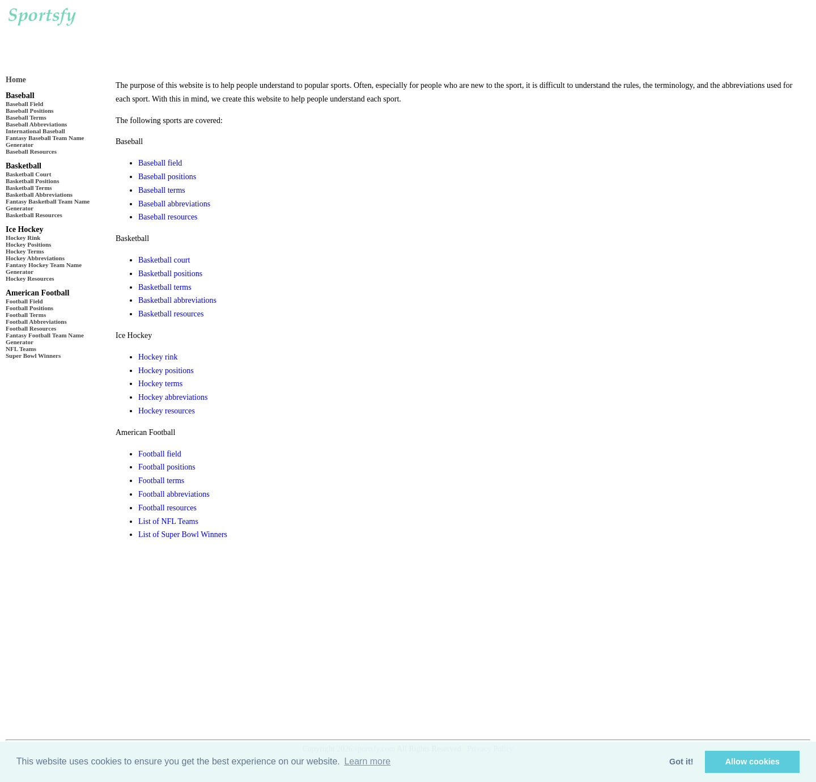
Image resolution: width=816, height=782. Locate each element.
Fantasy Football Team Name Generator (45, 338)
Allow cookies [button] (752, 761)
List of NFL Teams (168, 521)
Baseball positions (167, 176)
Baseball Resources (31, 151)
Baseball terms (161, 190)
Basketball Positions (32, 180)
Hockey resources (166, 411)
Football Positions (29, 308)
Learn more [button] (367, 761)
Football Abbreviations (36, 321)
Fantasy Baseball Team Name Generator (45, 141)
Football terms (161, 480)
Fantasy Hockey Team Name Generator (44, 268)
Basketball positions (170, 273)
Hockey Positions (28, 244)
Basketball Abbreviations (39, 194)
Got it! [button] (681, 761)
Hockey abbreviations (172, 397)
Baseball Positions (30, 110)
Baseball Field (24, 103)
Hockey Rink (23, 237)
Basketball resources (170, 314)
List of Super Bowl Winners (182, 534)
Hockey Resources (30, 278)
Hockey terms (160, 383)
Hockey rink (158, 357)
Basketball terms (165, 287)
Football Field (24, 301)
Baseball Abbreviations (36, 124)
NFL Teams (21, 348)
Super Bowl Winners (33, 355)
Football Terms (26, 314)
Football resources (167, 508)
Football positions (167, 467)
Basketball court (164, 260)
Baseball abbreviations (174, 204)
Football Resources (31, 328)
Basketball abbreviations (177, 300)
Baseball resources (168, 217)
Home (16, 79)
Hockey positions (166, 370)
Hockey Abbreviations (35, 258)
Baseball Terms (26, 117)
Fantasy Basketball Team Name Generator (48, 205)
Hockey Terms (25, 251)
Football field (159, 454)
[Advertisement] (311, 34)
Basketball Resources (34, 215)
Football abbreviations (174, 494)
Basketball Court (28, 174)
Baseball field (160, 163)
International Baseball (35, 131)
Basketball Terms (29, 187)
